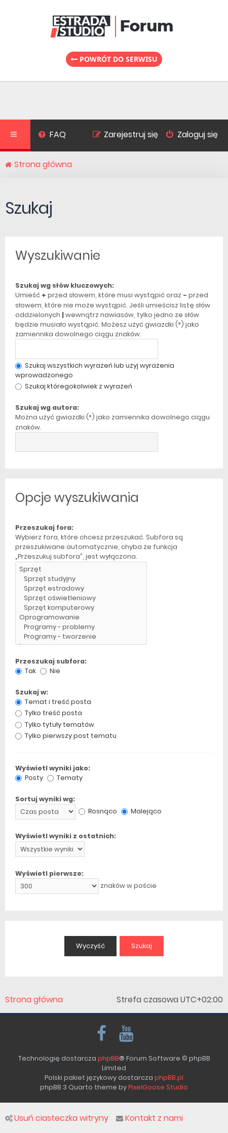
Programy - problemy (81, 627)
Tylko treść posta (48, 713)
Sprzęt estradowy (81, 589)
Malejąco (141, 811)
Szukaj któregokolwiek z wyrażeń (73, 386)
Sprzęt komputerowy (81, 608)
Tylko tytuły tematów (54, 724)
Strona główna (34, 999)
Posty (29, 777)
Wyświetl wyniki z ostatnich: (65, 836)
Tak (25, 671)
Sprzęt (81, 569)
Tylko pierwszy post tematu (66, 735)
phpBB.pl (169, 1077)
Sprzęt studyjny (81, 579)
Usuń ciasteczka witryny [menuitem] (56, 1118)
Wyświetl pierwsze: (49, 873)
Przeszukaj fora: (44, 527)
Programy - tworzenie (81, 637)
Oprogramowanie (81, 617)
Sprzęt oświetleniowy (81, 598)
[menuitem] (51, 136)
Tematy (65, 777)
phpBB (108, 1058)
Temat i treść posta (53, 701)
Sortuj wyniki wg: (45, 799)
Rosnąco (98, 811)
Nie (50, 671)
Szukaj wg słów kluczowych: (64, 285)
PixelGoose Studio (158, 1087)
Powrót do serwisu (114, 59)
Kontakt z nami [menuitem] (149, 1118)
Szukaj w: (31, 692)
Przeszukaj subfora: (51, 661)
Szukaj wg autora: (47, 407)
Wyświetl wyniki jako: (52, 768)
